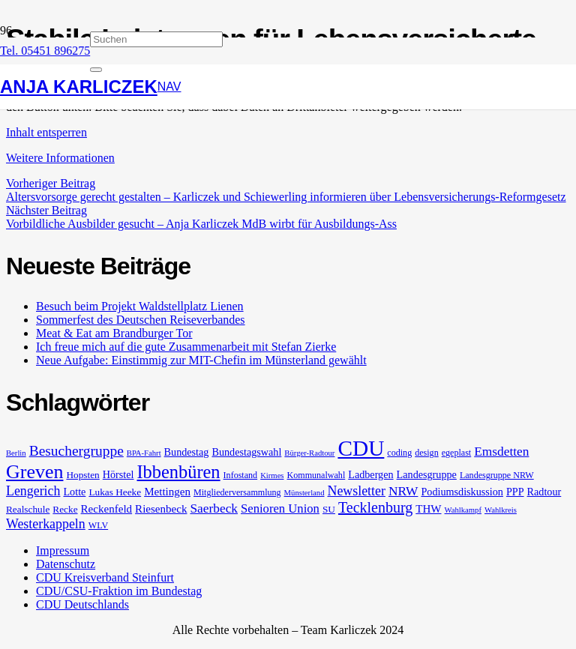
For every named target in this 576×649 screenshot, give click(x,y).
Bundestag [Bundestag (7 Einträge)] (186, 452)
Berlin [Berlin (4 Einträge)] (16, 453)
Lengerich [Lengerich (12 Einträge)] (33, 490)
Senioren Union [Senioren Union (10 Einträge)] (280, 508)
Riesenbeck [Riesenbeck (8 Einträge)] (161, 509)
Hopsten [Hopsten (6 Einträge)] (82, 474)
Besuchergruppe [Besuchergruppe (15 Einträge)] (76, 451)
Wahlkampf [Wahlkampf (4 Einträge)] (463, 510)
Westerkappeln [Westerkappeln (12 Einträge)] (46, 523)
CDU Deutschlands (82, 604)
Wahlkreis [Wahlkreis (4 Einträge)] (500, 510)
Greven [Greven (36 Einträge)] (34, 472)
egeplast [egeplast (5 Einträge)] (457, 452)
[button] (170, 86)
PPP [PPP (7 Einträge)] (515, 492)
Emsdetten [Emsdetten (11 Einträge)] (501, 451)
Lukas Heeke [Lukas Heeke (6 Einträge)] (114, 492)
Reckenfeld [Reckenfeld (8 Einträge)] (107, 509)
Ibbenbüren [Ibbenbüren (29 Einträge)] (178, 472)
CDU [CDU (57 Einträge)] (361, 448)
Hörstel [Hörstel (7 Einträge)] (118, 474)
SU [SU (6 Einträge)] (328, 509)
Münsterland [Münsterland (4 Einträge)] (304, 493)
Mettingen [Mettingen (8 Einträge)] (167, 492)
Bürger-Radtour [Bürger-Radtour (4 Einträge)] (309, 453)
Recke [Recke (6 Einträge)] (64, 509)
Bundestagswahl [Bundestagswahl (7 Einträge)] (246, 452)
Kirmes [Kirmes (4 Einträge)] (272, 475)
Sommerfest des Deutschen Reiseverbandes (140, 319)
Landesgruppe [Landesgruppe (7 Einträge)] (427, 474)
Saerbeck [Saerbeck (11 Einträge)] (214, 508)
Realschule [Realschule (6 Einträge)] (28, 509)
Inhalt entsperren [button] (46, 132)
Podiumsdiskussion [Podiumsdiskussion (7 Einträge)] (461, 492)
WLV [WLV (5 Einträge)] (98, 525)
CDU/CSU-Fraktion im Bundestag (119, 591)
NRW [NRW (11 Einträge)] (403, 491)
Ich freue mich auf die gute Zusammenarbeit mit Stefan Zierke (186, 346)
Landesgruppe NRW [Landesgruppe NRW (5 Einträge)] (497, 475)
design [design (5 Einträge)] (427, 452)
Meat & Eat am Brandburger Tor (114, 333)
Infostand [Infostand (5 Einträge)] (241, 475)
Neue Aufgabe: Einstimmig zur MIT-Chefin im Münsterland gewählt (201, 360)
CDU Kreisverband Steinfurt (105, 577)
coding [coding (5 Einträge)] (399, 452)
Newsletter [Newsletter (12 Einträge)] (356, 490)
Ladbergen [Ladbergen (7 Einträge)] (370, 474)
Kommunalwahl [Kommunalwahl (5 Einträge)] (316, 475)
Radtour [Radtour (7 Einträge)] (544, 492)
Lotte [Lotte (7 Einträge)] (74, 492)
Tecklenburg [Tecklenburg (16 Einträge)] (375, 507)
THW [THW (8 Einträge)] (428, 509)
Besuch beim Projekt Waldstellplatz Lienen (140, 306)
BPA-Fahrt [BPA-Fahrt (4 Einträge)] (144, 453)
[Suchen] (156, 39)
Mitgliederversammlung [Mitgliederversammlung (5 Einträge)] (237, 492)
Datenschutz (65, 564)
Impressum (62, 550)
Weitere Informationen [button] (60, 157)
